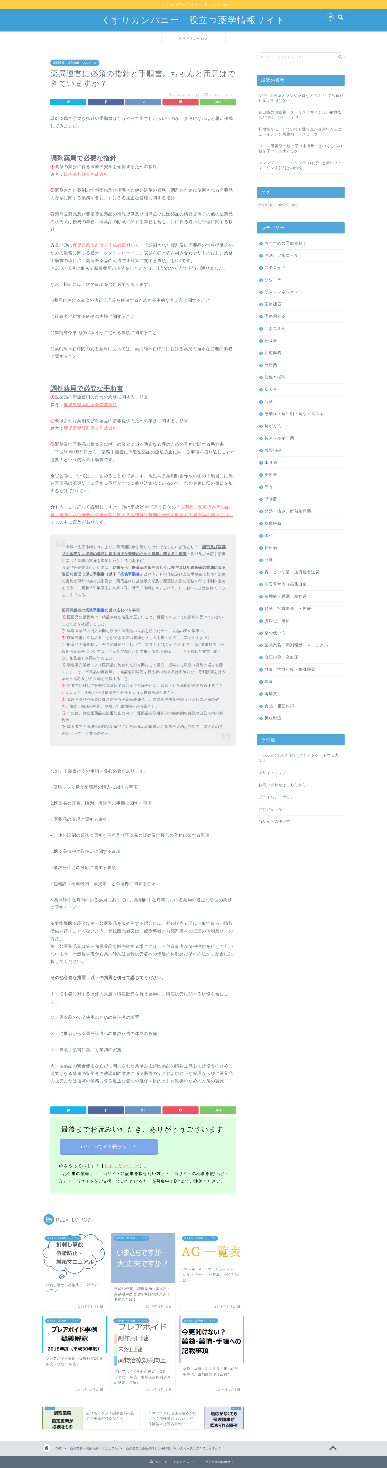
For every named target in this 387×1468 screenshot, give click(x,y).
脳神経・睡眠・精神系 (286, 595)
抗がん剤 (273, 425)
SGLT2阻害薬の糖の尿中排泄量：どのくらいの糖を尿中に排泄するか (300, 148)
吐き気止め (275, 328)
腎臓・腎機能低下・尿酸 (288, 608)
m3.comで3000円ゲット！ (109, 1146)
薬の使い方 (275, 632)
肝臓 (269, 559)
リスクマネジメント (284, 291)
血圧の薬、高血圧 (281, 656)
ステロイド (275, 267)
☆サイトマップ (272, 772)
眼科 (269, 535)
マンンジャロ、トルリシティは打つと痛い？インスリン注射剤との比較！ (300, 165)
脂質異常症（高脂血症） (288, 583)
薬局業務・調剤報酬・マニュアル (75, 62)
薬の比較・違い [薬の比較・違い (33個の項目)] (287, 204)
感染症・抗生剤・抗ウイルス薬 (294, 413)
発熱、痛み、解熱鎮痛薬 (288, 510)
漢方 (269, 486)
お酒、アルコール (281, 255)
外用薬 (271, 364)
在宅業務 (273, 352)
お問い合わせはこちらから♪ (283, 784)
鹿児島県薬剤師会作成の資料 (101, 244)
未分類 (271, 462)
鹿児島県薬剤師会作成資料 (90, 404)
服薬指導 (273, 449)
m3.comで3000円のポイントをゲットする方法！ (298, 758)
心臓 (269, 401)
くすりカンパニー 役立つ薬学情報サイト (194, 19)
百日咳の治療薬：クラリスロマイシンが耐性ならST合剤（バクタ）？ (300, 114)
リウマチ (273, 279)
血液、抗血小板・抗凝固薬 (290, 669)
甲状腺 (271, 498)
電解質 (271, 693)
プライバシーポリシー (278, 796)
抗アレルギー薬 (279, 437)
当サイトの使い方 (193, 38)
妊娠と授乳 (275, 376)
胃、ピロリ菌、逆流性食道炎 (292, 571)
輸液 (269, 681)
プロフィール (270, 809)
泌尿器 (271, 474)
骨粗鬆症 (273, 717)
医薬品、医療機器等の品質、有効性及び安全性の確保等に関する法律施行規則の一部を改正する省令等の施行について (141, 514)
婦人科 (271, 388)
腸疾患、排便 (277, 620)
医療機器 (273, 303)
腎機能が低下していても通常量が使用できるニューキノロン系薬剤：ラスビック (300, 131)
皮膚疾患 (273, 522)
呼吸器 (271, 340)
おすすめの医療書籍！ (286, 242)
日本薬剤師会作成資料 (86, 174)
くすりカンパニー (121, 1165)
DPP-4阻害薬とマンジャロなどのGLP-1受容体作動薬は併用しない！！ (301, 97)
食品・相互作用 (279, 705)
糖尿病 (271, 547)
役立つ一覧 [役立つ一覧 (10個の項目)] (265, 204)
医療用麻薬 (275, 315)
